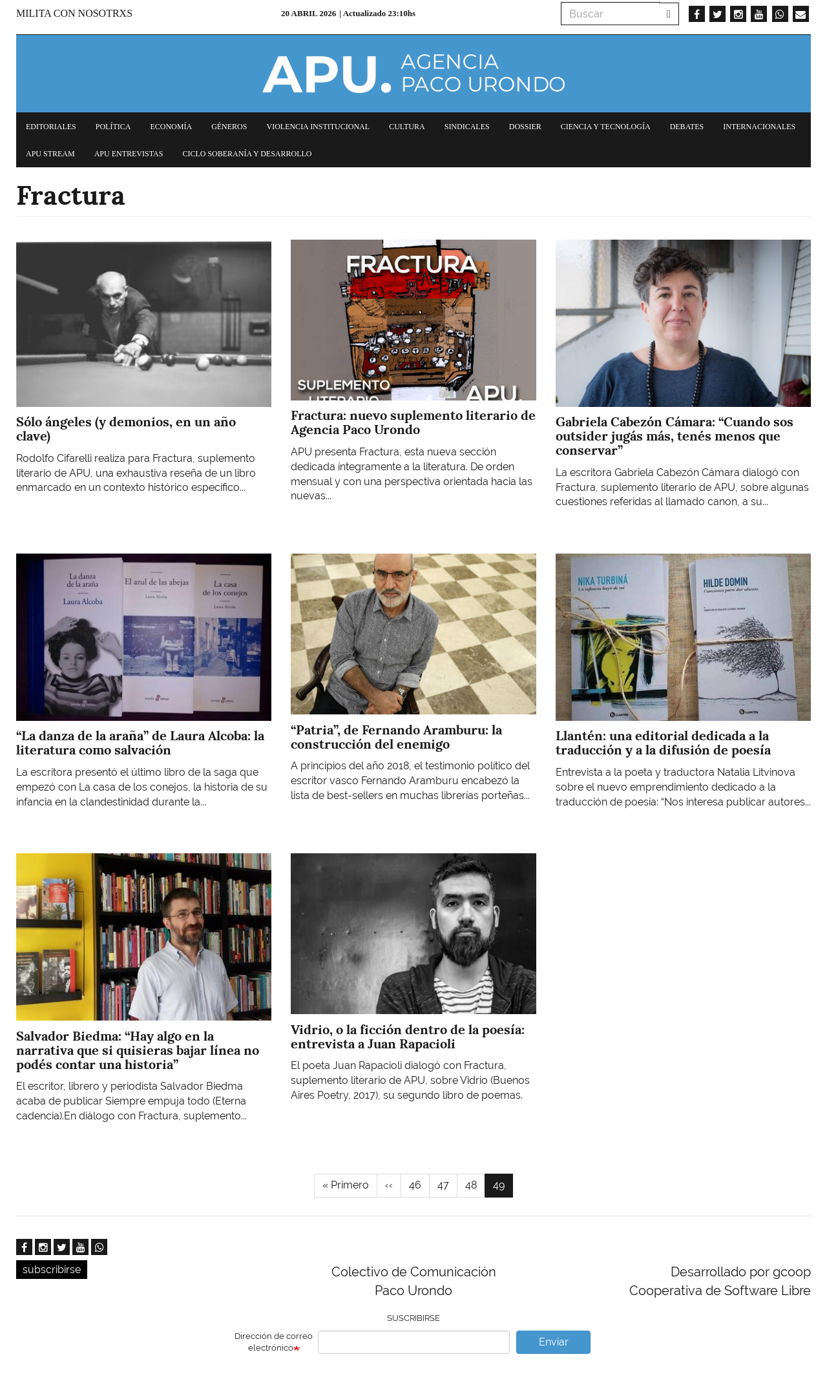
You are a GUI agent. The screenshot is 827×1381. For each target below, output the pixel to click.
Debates (687, 126)
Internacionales (759, 126)
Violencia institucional (318, 126)
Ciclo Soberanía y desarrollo (246, 153)
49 (503, 1188)
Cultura (407, 126)
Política (113, 126)
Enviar (554, 1342)
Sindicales (467, 126)
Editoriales (51, 126)
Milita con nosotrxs (74, 13)
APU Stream (50, 153)
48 (475, 1184)
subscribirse (52, 1269)
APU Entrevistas (128, 153)
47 (447, 1184)
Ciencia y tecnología (606, 126)
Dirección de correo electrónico (274, 1342)
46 (419, 1184)
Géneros (229, 126)
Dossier (525, 126)
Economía (171, 126)
